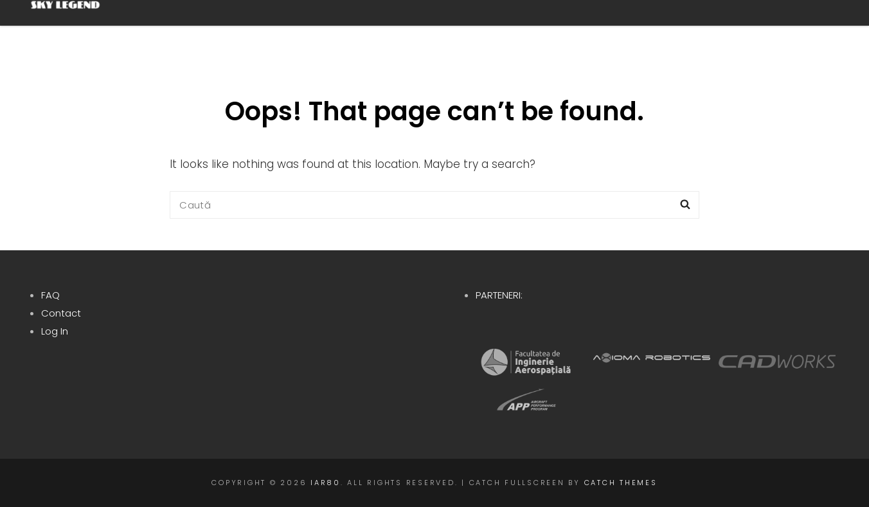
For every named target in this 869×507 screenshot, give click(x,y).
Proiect (457, 31)
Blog (729, 31)
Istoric (547, 31)
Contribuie (645, 31)
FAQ (50, 295)
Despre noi (358, 31)
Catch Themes (621, 482)
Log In (54, 331)
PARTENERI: (499, 295)
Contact (61, 313)
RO (795, 31)
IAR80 (325, 482)
